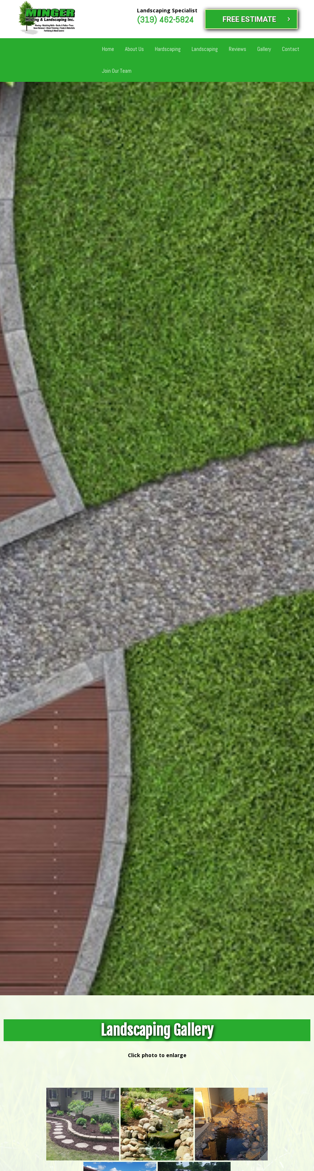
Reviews (237, 48)
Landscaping (205, 48)
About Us (134, 48)
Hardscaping (168, 48)
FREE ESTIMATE (249, 19)
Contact (290, 48)
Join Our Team (117, 70)
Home (108, 48)
